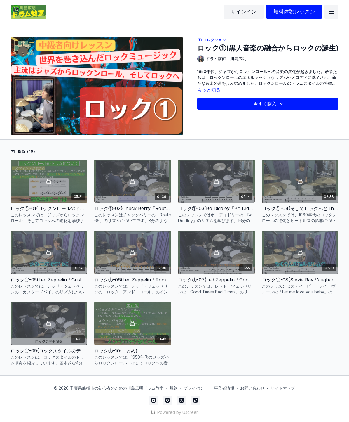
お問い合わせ (252, 387)
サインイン (244, 11)
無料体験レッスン (294, 11)
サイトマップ (283, 387)
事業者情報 (224, 387)
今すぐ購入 (269, 103)
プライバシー (196, 387)
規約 (174, 387)
